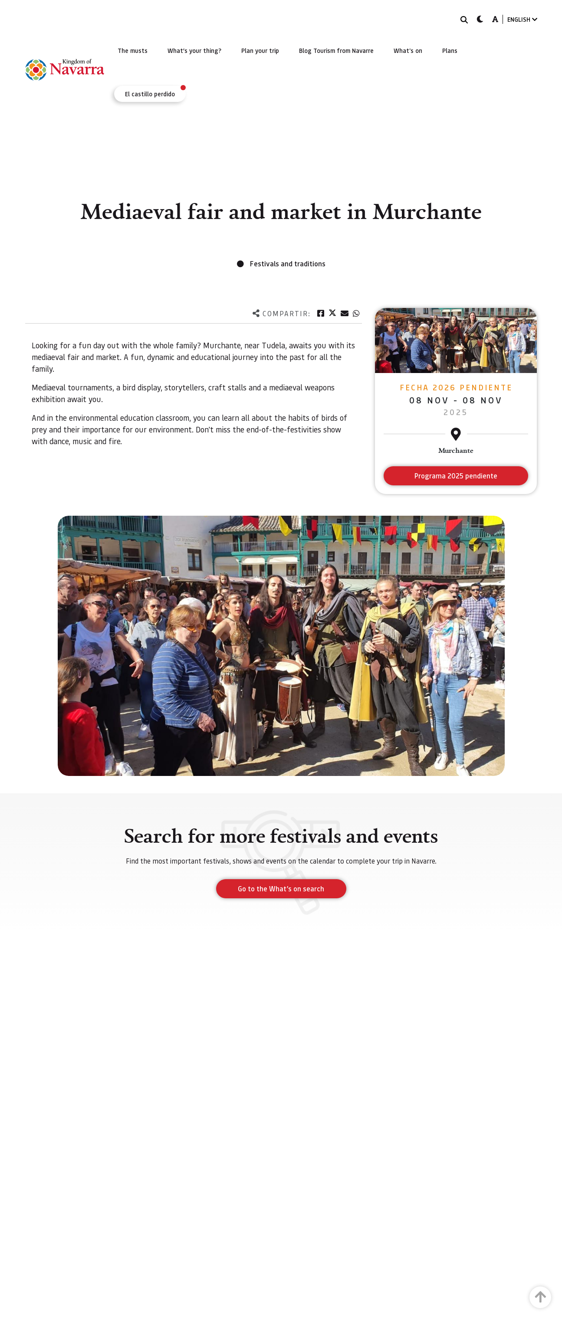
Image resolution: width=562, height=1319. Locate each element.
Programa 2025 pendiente (455, 475)
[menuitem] (132, 50)
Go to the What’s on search (281, 888)
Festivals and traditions (287, 263)
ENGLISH (522, 19)
